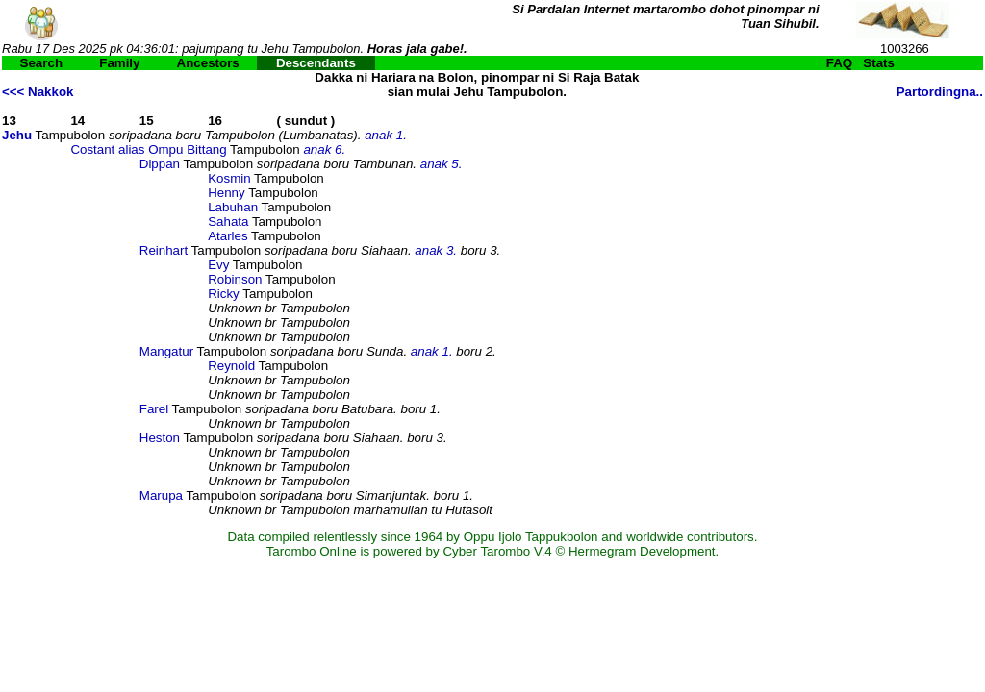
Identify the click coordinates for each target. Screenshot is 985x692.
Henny (226, 192)
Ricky (224, 293)
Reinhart (163, 250)
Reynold (231, 365)
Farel (153, 409)
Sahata (228, 221)
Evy (218, 265)
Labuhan (233, 207)
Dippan (159, 164)
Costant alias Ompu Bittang (148, 149)
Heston (159, 438)
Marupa (161, 495)
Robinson (235, 279)
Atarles (227, 236)
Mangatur (166, 351)
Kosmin (229, 178)
